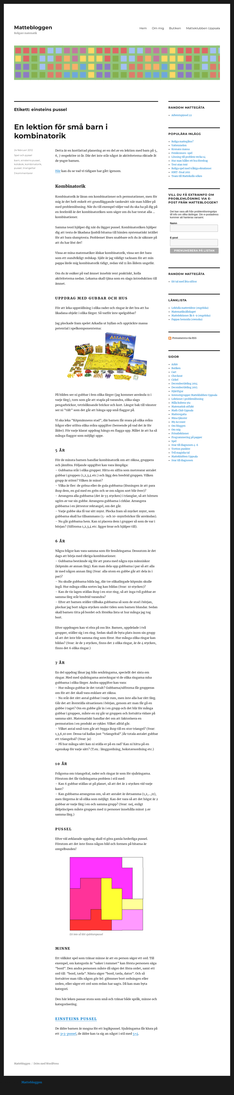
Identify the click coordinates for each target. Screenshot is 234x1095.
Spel (173, 441)
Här (58, 171)
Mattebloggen (33, 27)
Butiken (175, 28)
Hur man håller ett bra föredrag (189, 160)
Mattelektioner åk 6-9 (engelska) (191, 315)
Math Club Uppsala (182, 410)
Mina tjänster (179, 418)
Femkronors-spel (181, 153)
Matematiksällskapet (183, 311)
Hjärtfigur (177, 391)
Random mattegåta (186, 274)
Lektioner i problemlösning (187, 399)
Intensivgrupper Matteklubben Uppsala (194, 395)
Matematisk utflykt (182, 406)
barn (17, 160)
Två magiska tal (180, 452)
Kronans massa (180, 149)
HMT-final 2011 (180, 172)
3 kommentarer (23, 173)
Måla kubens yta (180, 402)
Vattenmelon (179, 145)
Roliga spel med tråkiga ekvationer (191, 168)
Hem (143, 28)
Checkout (176, 375)
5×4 (135, 1033)
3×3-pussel (68, 1033)
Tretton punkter (180, 448)
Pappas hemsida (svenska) (187, 319)
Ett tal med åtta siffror (184, 281)
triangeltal (29, 168)
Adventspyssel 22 (181, 115)
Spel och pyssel (23, 155)
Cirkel (174, 379)
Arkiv (174, 364)
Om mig (158, 28)
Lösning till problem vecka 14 (188, 156)
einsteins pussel (30, 160)
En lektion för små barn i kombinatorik (61, 131)
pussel (18, 168)
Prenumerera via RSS (184, 338)
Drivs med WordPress (46, 1063)
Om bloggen (178, 425)
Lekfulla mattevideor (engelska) (190, 307)
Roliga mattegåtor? (182, 141)
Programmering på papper (186, 437)
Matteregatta (178, 414)
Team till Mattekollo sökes (186, 176)
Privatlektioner (180, 433)
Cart (173, 372)
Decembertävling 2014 (184, 383)
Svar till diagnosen (182, 460)
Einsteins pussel (76, 1019)
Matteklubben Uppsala (203, 28)
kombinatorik (33, 164)
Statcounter (8, 1092)
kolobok (19, 164)
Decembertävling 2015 (184, 387)
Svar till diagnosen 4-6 (184, 445)
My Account (178, 422)
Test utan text (179, 164)
